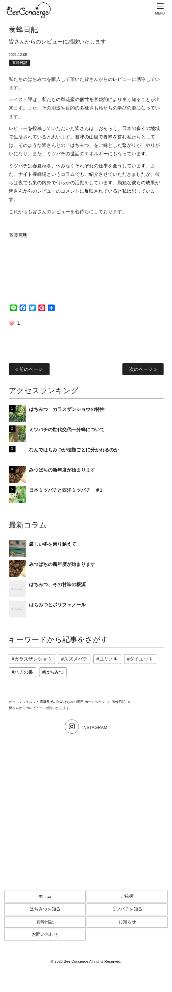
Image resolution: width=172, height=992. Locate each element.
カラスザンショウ (33, 659)
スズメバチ (75, 659)
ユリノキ (108, 659)
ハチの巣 (23, 672)
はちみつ (54, 672)
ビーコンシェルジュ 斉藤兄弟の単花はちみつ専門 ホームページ (57, 702)
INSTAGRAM (86, 727)
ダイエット (141, 659)
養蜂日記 (19, 63)
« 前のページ (29, 369)
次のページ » (143, 369)
